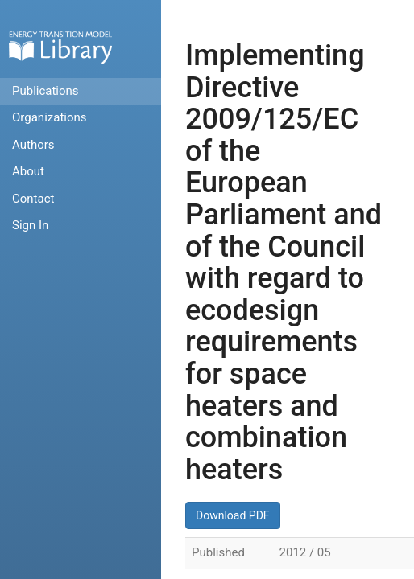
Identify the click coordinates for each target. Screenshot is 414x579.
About (28, 171)
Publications (45, 91)
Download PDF (233, 515)
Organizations (49, 117)
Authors (33, 145)
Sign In (30, 225)
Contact (33, 198)
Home (60, 47)
